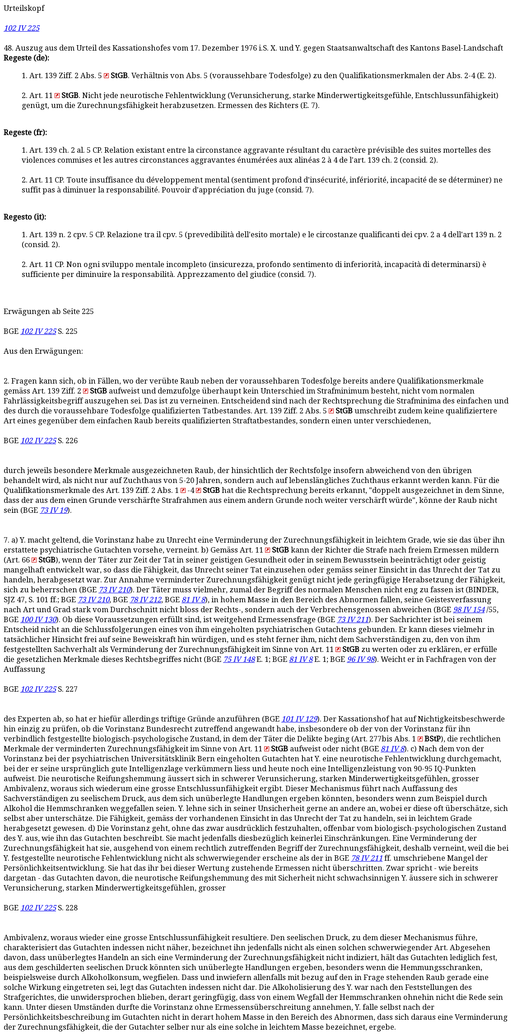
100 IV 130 (38, 619)
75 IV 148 (239, 659)
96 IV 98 (360, 659)
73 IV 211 (352, 619)
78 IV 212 (145, 599)
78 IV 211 (366, 858)
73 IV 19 (53, 510)
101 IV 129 (299, 719)
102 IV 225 (21, 28)
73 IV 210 (114, 590)
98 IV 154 (469, 609)
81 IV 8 (193, 599)
